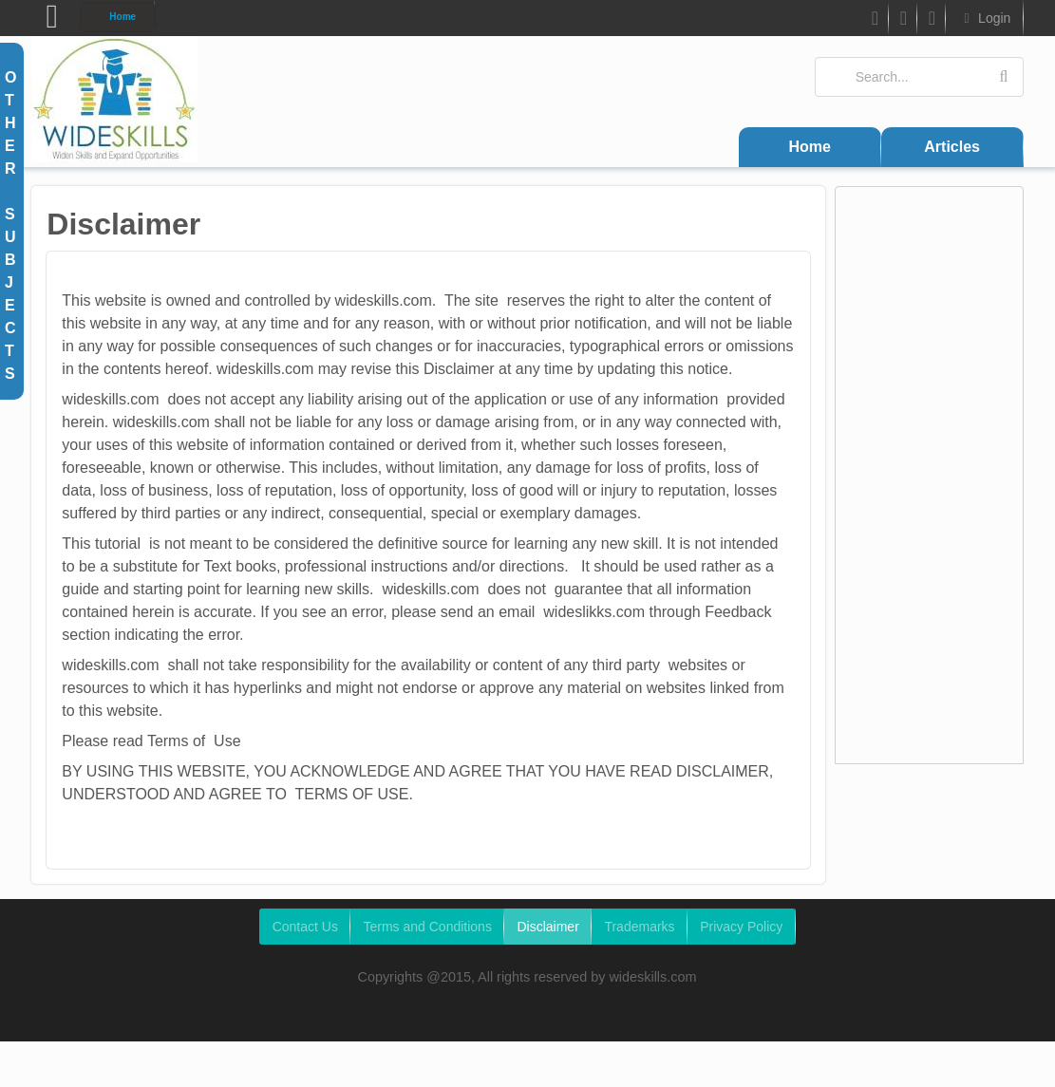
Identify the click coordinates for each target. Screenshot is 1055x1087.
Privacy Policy (741, 926)
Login (984, 18)
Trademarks (639, 926)
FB (873, 21)
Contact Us (305, 926)
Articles (952, 147)
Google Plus (931, 21)
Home (122, 16)
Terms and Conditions (427, 926)
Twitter (903, 21)
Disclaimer (547, 926)
